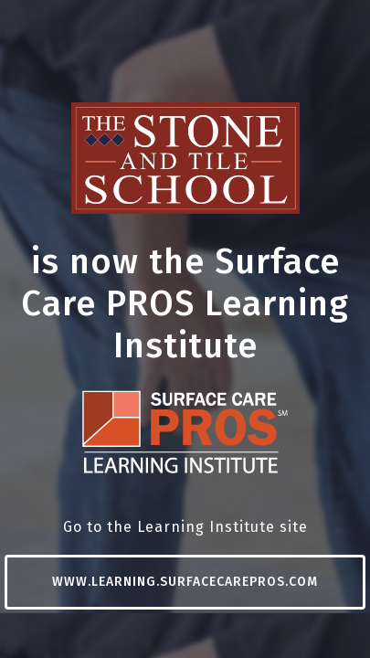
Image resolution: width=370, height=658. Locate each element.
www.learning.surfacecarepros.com (185, 581)
